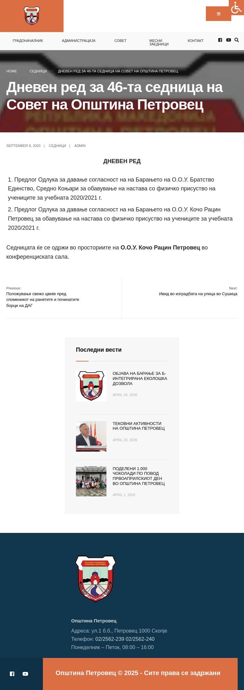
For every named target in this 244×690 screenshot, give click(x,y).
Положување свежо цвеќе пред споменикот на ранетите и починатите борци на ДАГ (42, 297)
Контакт (196, 41)
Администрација (78, 41)
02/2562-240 (140, 639)
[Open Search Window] (236, 40)
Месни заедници (159, 42)
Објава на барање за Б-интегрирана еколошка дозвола (140, 378)
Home (11, 71)
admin (79, 146)
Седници (38, 71)
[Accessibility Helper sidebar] (236, 7)
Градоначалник (28, 41)
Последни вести (99, 350)
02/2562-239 (109, 639)
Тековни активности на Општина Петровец (139, 426)
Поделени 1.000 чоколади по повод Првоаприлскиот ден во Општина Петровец (139, 476)
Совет (120, 41)
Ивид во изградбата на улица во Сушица (198, 291)
